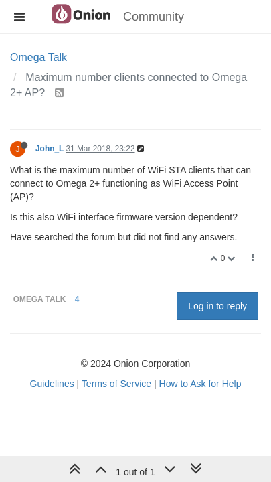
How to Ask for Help (200, 383)
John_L (49, 148)
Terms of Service (116, 383)
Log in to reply (217, 306)
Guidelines (52, 383)
